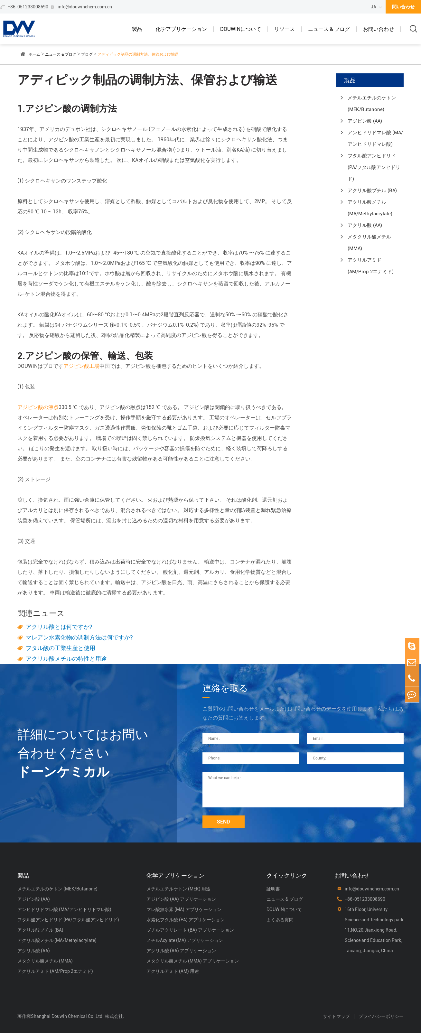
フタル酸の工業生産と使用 (60, 648)
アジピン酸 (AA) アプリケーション (181, 899)
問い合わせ (403, 6)
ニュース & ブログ (329, 29)
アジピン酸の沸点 (38, 407)
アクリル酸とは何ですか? (59, 626)
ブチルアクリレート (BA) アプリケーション (190, 930)
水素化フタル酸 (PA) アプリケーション (185, 919)
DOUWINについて (240, 29)
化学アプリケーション (181, 29)
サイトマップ (336, 1016)
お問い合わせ (378, 29)
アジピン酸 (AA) (365, 121)
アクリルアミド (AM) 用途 (172, 971)
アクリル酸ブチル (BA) (372, 190)
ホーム (34, 54)
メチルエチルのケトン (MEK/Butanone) (372, 103)
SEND (223, 822)
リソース (284, 29)
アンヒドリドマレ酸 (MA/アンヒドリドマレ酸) (375, 138)
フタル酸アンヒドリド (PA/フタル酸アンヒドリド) (374, 167)
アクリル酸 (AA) (365, 225)
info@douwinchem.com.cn (85, 6)
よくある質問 (280, 919)
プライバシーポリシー (381, 1016)
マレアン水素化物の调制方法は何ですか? (79, 637)
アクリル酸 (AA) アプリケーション (181, 950)
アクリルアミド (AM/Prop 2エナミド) (371, 266)
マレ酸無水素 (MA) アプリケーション (183, 909)
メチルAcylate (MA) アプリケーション (184, 940)
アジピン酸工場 (81, 366)
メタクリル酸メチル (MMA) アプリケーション (192, 960)
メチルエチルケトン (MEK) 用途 (178, 888)
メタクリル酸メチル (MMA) (369, 242)
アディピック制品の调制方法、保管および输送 (138, 54)
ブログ (87, 54)
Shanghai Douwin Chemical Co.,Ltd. (67, 1016)
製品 (137, 29)
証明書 (273, 888)
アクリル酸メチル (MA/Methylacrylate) (370, 208)
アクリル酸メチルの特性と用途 (66, 658)
